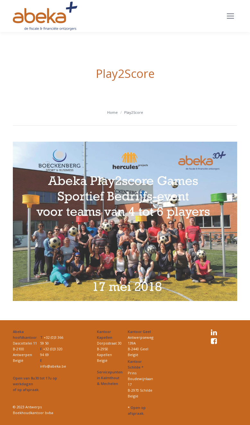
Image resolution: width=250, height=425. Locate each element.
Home (112, 112)
